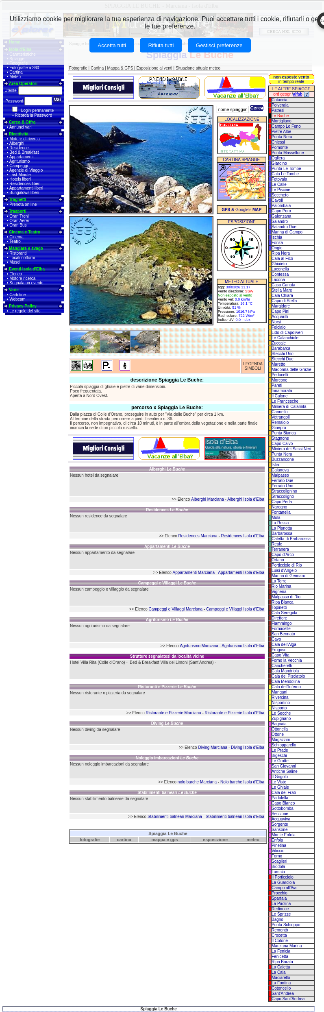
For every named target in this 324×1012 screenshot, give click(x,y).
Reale (277, 544)
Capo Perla (282, 501)
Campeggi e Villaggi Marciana (176, 609)
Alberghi (16, 143)
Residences (167, 510)
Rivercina (280, 697)
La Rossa (280, 523)
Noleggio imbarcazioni (167, 758)
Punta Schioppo (286, 925)
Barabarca (281, 348)
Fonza (277, 242)
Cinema (16, 237)
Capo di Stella (284, 301)
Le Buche (280, 115)
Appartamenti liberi (26, 188)
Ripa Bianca (283, 602)
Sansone (279, 829)
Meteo (15, 76)
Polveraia (280, 105)
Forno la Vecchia (287, 660)
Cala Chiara (282, 295)
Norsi (276, 322)
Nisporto (279, 708)
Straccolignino (284, 491)
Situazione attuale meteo (198, 68)
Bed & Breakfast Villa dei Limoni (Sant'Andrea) (171, 662)
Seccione (280, 813)
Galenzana (281, 216)
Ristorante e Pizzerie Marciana (173, 713)
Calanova (280, 470)
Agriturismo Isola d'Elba (243, 645)
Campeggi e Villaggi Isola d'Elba (235, 609)
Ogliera (278, 158)
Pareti (277, 385)
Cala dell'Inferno (286, 687)
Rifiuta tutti (161, 45)
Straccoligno (283, 496)
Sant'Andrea (283, 993)
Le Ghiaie (280, 787)
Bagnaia (279, 724)
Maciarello (281, 977)
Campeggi (18, 166)
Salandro (280, 221)
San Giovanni (284, 766)
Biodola (278, 866)
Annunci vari (20, 127)
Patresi (278, 110)
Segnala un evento (26, 283)
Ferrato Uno (282, 486)
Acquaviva (281, 819)
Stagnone (280, 438)
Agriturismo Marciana (199, 645)
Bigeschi (279, 755)
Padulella (280, 798)
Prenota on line (23, 204)
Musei (14, 262)
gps (174, 839)
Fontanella (281, 512)
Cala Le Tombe (285, 174)
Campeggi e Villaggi (167, 583)
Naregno (279, 507)
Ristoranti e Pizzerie (167, 687)
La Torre (279, 581)
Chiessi (278, 142)
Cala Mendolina (286, 681)
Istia (275, 464)
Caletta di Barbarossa (291, 539)
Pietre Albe (281, 131)
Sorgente (280, 824)
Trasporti (17, 211)
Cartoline (17, 294)
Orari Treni (18, 216)
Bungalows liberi (24, 192)
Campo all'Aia (284, 888)
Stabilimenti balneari (167, 792)
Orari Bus (17, 225)
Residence (18, 148)
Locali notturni (22, 257)
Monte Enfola (284, 835)
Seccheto (280, 195)
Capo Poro (281, 211)
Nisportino (281, 702)
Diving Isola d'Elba (247, 747)
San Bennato (283, 634)
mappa (158, 839)
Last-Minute (19, 174)
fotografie (90, 839)
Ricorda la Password (33, 115)
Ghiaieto (279, 264)
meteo (253, 839)
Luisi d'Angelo (284, 570)
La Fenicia (281, 951)
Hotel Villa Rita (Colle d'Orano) (97, 662)
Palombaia (281, 205)
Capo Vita (280, 655)
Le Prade (280, 750)
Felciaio (278, 327)
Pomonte (280, 147)
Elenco (15, 274)
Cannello (279, 412)
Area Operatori (23, 83)
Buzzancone (283, 459)
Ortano (278, 560)
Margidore (281, 306)
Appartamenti (21, 157)
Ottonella (280, 729)
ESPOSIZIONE (242, 222)
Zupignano (281, 718)
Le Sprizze (281, 914)
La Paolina (281, 903)
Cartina (15, 72)
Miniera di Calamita (289, 406)
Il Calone (279, 396)
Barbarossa (282, 533)
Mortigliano (281, 121)
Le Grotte (280, 761)
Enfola (277, 840)
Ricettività (18, 134)
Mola (276, 517)
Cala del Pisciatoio (288, 676)
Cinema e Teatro (24, 232)
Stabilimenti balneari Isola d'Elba (235, 816)
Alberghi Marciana (207, 499)
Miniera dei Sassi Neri (291, 449)
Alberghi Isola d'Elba (245, 499)
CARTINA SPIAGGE (241, 159)
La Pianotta (282, 528)
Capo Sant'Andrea (288, 999)
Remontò (280, 930)
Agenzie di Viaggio (26, 170)
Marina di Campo (287, 232)
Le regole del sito (24, 311)
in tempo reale (291, 79)
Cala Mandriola (285, 671)
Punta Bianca (284, 433)
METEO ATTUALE (241, 281)
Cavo (276, 639)
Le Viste (279, 782)
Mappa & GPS (120, 68)
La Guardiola (283, 882)
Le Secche (281, 713)
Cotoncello (281, 988)
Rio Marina (281, 586)
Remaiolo (280, 422)
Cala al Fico (282, 258)
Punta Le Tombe (286, 168)
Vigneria (279, 591)
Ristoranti (17, 253)
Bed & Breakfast (24, 152)
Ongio (277, 248)
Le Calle (279, 184)
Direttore (279, 618)
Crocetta (279, 935)
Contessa (280, 274)
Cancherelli (282, 665)
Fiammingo (281, 623)
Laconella (280, 269)
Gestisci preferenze (219, 45)
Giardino (279, 163)
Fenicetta (280, 956)
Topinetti (279, 607)
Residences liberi (24, 183)
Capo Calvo (282, 443)
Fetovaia (279, 179)
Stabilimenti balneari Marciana (175, 816)
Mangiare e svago (26, 248)
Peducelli (280, 375)
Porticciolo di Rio (287, 565)
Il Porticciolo (283, 877)
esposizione (215, 839)
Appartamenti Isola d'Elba (241, 572)
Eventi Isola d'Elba (27, 269)
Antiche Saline (285, 771)
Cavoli (277, 200)
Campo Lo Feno (286, 126)
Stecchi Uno (283, 353)
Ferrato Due (282, 480)
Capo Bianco (283, 803)
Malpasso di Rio (286, 597)
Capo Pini (280, 311)
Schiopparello (284, 745)
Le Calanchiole (285, 338)
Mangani (279, 692)
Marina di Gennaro (288, 576)
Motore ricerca (22, 278)
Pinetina (279, 845)
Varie (14, 290)
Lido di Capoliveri (287, 332)
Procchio (279, 893)
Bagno (277, 919)
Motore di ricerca (24, 139)
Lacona (278, 279)
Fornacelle (281, 628)
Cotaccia (279, 100)
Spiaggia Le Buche (167, 833)
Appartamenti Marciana (194, 572)
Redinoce (280, 909)
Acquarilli (280, 316)
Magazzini (281, 739)
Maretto (278, 364)
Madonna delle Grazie (291, 369)
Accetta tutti (112, 45)
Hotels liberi (19, 179)
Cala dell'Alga (284, 644)
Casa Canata (283, 285)
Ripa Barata (282, 962)
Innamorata (282, 390)
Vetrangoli (280, 417)
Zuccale (279, 343)
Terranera (280, 549)
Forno (277, 856)
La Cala (278, 972)
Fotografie (78, 68)
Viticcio (278, 850)
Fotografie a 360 (24, 67)
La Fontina (281, 983)
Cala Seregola (284, 613)
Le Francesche (285, 401)
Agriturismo (19, 161)
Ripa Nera (281, 253)
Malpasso (280, 475)
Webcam (17, 299)
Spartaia (279, 898)
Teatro (15, 241)
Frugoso (279, 650)
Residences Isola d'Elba (242, 536)
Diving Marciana (212, 747)
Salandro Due (284, 227)
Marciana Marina (287, 946)
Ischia (277, 237)
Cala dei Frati (284, 792)
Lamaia (278, 872)
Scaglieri (279, 861)
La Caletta (281, 967)
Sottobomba (283, 808)
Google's (241, 209)
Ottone (278, 734)
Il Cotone (280, 940)
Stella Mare (282, 290)
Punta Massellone (288, 152)
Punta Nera (282, 137)
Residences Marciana (197, 536)
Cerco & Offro (22, 122)
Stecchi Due (283, 359)
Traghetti (17, 199)
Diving (167, 723)
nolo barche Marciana (197, 782)
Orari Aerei (19, 220)
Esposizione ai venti (154, 68)
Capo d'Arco (283, 554)
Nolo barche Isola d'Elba (242, 782)
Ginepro (279, 427)
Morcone (279, 380)
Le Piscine (281, 190)
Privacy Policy (23, 306)
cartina (124, 839)
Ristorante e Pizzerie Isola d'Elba (234, 713)
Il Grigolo (280, 776)
